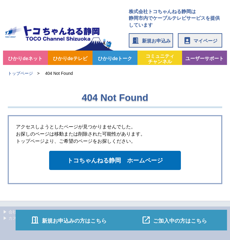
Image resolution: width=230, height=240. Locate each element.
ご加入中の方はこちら (174, 220)
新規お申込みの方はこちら (68, 220)
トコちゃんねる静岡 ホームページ (115, 160)
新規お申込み (151, 40)
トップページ (20, 73)
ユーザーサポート (204, 58)
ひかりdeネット (25, 58)
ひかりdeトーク (115, 58)
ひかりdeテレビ (70, 58)
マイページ (200, 40)
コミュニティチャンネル (160, 59)
